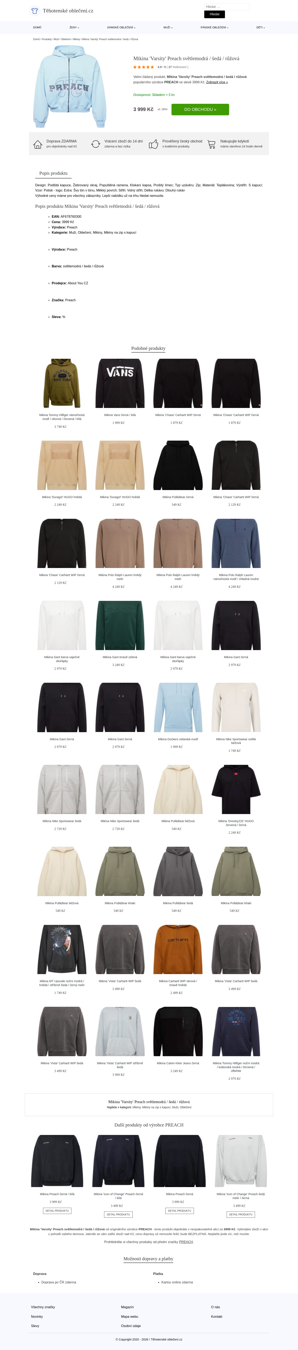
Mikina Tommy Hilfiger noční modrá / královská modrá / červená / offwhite (236, 1067)
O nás (215, 1307)
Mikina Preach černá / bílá (57, 1194)
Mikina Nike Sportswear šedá (62, 821)
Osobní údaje (131, 1326)
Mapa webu (129, 1316)
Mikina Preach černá (179, 1194)
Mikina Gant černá (236, 657)
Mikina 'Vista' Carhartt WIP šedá (120, 981)
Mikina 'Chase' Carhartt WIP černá (178, 415)
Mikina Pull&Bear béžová (178, 821)
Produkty (47, 39)
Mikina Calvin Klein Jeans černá (178, 1063)
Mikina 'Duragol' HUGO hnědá (62, 497)
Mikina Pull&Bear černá (177, 497)
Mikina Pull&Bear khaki (120, 903)
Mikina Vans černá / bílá (120, 415)
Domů (37, 27)
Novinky (37, 1316)
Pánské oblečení (213, 27)
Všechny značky (43, 1307)
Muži (166, 27)
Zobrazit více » (217, 82)
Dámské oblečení (120, 27)
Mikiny (76, 39)
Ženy (73, 27)
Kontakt (216, 1316)
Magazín (127, 1307)
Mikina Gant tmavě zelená (120, 657)
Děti (259, 27)
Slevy (35, 1326)
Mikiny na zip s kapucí (156, 1107)
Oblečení (66, 39)
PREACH (171, 82)
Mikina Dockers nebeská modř (178, 739)
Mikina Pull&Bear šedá (178, 903)
